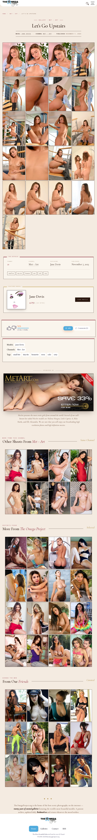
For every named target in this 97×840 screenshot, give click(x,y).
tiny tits (19, 273)
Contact (55, 829)
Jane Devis (26, 34)
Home (4, 14)
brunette (27, 273)
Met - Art (14, 14)
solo (40, 273)
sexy (45, 273)
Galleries (44, 829)
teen (34, 273)
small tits (11, 273)
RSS (64, 829)
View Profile (82, 299)
